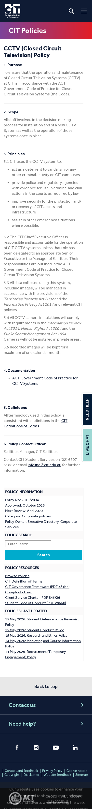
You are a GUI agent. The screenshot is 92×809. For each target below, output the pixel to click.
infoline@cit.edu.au (44, 465)
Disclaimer (31, 775)
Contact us (47, 705)
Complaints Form (18, 592)
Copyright (11, 775)
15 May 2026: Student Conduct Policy (34, 630)
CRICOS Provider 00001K (63, 796)
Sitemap (81, 775)
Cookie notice (76, 771)
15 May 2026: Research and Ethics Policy (36, 635)
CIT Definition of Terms (23, 581)
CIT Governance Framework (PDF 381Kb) (37, 586)
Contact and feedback (21, 771)
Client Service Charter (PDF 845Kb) (32, 597)
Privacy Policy (52, 771)
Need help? (47, 723)
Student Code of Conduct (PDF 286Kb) (35, 603)
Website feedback (57, 775)
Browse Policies (17, 576)
